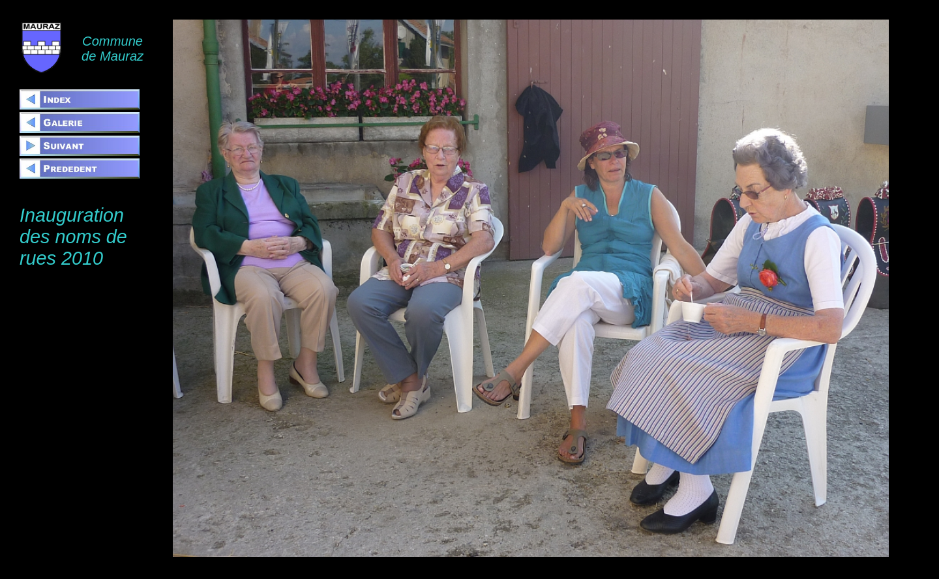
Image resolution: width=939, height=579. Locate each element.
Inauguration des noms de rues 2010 (73, 237)
